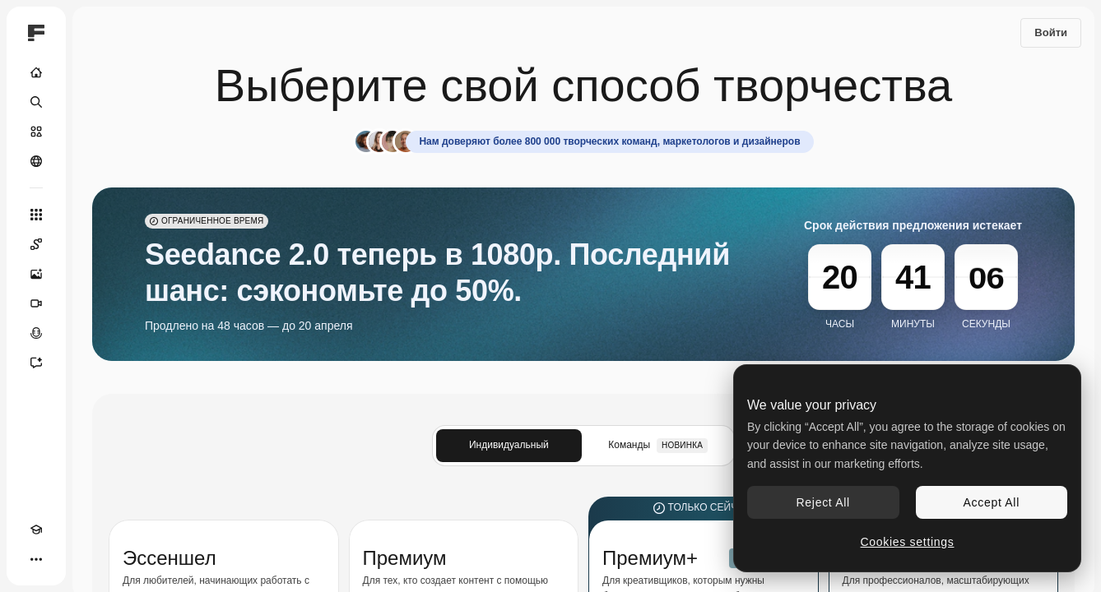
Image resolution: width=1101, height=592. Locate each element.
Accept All (992, 502)
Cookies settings (908, 541)
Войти (1050, 32)
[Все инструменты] (36, 214)
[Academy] (36, 529)
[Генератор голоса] (36, 333)
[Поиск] (36, 102)
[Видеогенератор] (36, 303)
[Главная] (36, 72)
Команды (658, 445)
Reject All (823, 502)
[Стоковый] (36, 131)
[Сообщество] (36, 161)
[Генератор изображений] (36, 274)
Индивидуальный (509, 445)
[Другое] (36, 559)
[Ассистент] (36, 362)
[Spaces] (36, 244)
